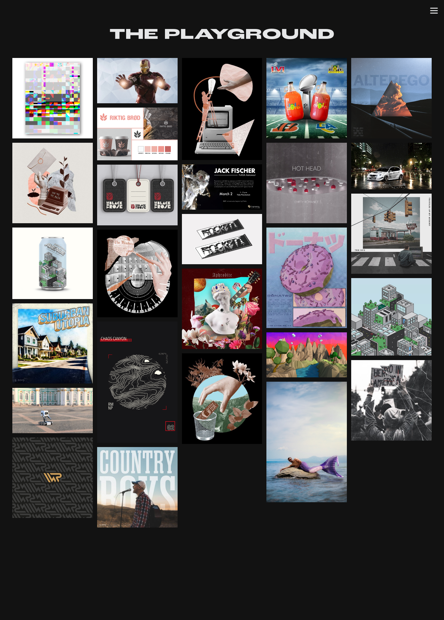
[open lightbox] (52, 98)
